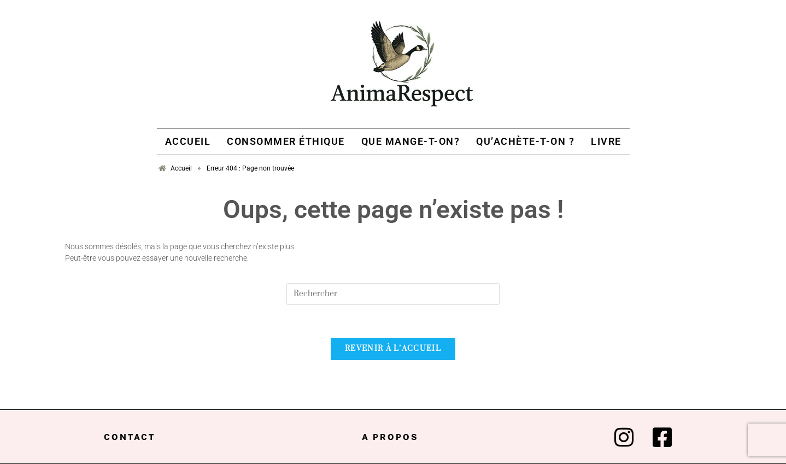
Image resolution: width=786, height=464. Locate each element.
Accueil (188, 141)
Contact (129, 437)
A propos (390, 437)
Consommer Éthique (286, 141)
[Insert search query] (393, 294)
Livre (606, 141)
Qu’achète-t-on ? (525, 141)
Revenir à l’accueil (393, 349)
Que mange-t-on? (410, 141)
